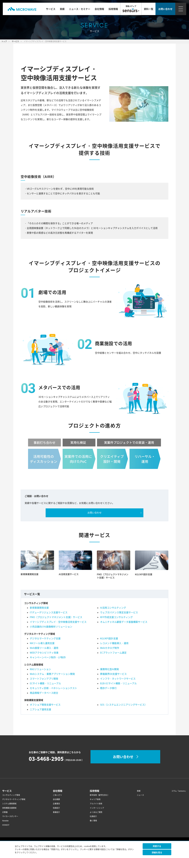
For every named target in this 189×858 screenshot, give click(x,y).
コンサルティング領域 (11, 795)
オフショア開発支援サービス (45, 704)
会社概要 (56, 799)
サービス (50, 9)
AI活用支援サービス (69, 574)
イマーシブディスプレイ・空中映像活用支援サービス (58, 621)
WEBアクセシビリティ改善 (44, 652)
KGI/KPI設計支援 (143, 574)
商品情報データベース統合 (44, 692)
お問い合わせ (94, 512)
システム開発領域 (9, 804)
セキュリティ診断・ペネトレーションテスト (53, 688)
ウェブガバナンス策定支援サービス (119, 612)
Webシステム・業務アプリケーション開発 (52, 673)
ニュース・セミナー (79, 9)
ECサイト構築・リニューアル (45, 683)
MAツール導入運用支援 (42, 643)
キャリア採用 (95, 799)
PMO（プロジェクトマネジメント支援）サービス (112, 576)
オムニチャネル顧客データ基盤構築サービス (123, 621)
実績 (62, 9)
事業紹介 (56, 812)
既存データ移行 (108, 688)
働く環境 (93, 821)
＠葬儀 (5, 812)
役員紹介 (56, 808)
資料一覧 (148, 9)
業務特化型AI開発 (109, 669)
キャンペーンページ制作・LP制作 (48, 657)
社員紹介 (93, 816)
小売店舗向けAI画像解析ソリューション (51, 626)
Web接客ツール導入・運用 (44, 647)
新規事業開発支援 (29, 574)
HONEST (5, 825)
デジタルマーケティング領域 (13, 799)
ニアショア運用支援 (40, 709)
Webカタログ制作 (109, 647)
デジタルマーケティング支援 (45, 638)
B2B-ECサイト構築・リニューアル (118, 683)
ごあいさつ (57, 795)
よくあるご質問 (96, 812)
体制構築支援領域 (9, 808)
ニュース (140, 795)
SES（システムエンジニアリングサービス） (123, 704)
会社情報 (99, 9)
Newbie (5, 821)
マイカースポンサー (10, 816)
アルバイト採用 (96, 804)
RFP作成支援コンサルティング (116, 617)
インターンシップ (97, 808)
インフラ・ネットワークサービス (118, 678)
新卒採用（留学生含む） (99, 795)
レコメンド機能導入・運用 (114, 643)
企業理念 (56, 804)
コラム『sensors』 (179, 791)
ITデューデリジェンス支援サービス (48, 612)
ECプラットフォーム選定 (113, 652)
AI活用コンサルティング (113, 607)
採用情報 (113, 9)
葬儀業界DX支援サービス (113, 673)
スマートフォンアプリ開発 (44, 678)
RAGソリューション (40, 669)
